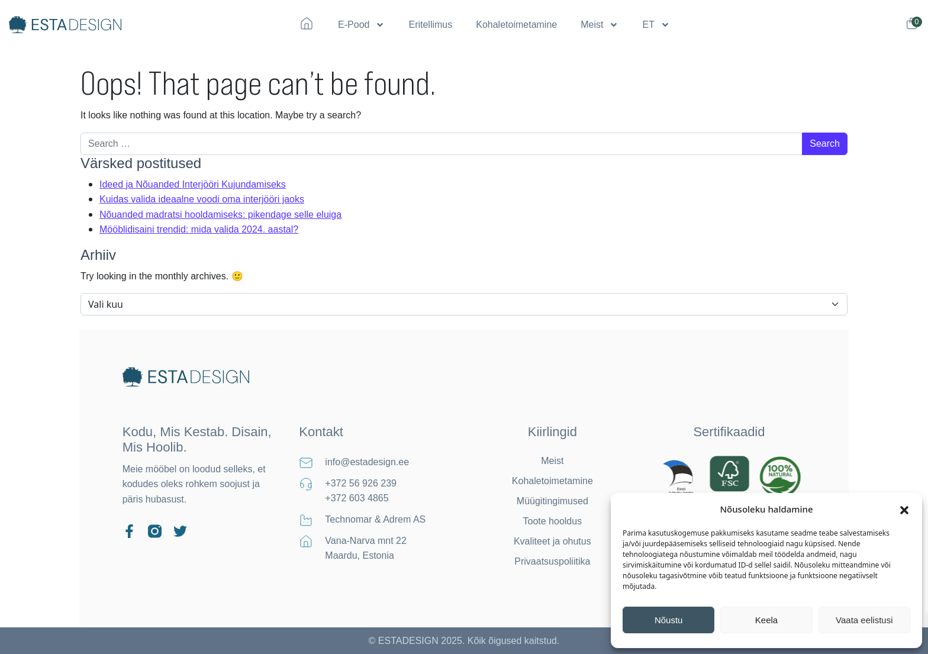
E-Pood (361, 25)
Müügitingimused (552, 501)
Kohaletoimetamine (516, 25)
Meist (599, 25)
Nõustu (669, 620)
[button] (904, 509)
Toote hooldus (552, 521)
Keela (766, 620)
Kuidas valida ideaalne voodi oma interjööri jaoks (201, 199)
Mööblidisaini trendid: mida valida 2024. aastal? (198, 229)
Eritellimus (430, 25)
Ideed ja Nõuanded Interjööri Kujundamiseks (192, 184)
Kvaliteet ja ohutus (552, 541)
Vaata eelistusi (864, 620)
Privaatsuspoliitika (552, 561)
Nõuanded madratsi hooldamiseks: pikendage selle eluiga (220, 215)
